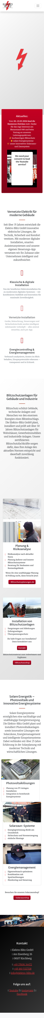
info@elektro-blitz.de (23, 972)
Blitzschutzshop (22, 663)
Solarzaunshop (22, 898)
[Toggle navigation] (38, 5)
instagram (27, 990)
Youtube (13, 990)
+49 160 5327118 (22, 968)
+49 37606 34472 (22, 964)
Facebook (22, 994)
